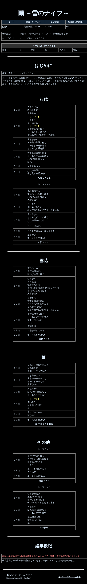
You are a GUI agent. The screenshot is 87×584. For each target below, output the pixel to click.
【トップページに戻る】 (69, 576)
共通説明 (6, 34)
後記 (75, 50)
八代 (19, 50)
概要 (4, 50)
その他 (62, 50)
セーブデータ (8, 38)
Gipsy (4, 26)
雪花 (33, 50)
